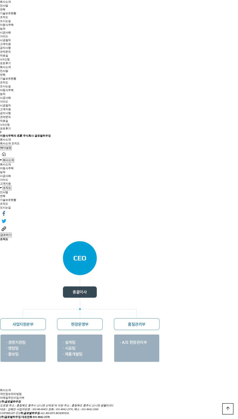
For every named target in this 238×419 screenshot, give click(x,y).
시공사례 (5, 32)
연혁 (2, 9)
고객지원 (5, 44)
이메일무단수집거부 (12, 397)
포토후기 (5, 63)
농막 (2, 28)
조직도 (4, 17)
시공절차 (5, 40)
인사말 (4, 5)
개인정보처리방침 (11, 394)
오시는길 (5, 21)
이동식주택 (7, 24)
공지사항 (5, 47)
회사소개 (5, 1)
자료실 (4, 55)
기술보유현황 (8, 13)
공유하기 (5, 234)
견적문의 (5, 51)
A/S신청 (5, 59)
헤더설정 (5, 147)
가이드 (4, 36)
